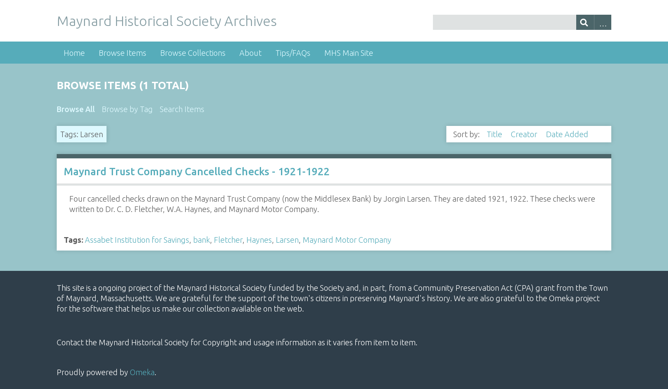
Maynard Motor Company (347, 239)
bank (201, 239)
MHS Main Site (348, 52)
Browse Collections (193, 52)
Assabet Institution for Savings (137, 239)
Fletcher (228, 239)
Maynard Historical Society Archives (167, 21)
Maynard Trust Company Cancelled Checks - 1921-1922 (197, 171)
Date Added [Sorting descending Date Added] (568, 134)
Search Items (182, 109)
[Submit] (585, 22)
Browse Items (122, 52)
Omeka (142, 372)
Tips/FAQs (292, 52)
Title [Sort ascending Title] (495, 134)
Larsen (287, 239)
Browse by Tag (127, 109)
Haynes (259, 239)
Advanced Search (603, 22)
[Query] (522, 22)
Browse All (76, 109)
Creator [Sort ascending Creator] (525, 134)
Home (74, 52)
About (250, 52)
